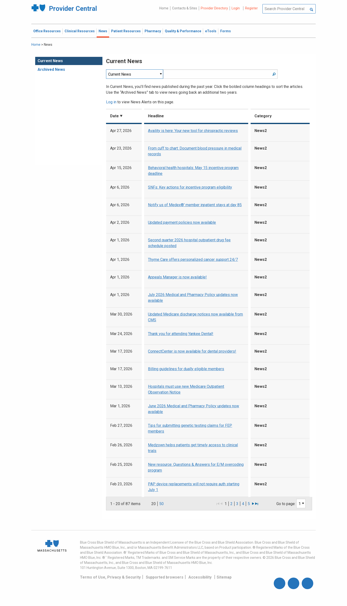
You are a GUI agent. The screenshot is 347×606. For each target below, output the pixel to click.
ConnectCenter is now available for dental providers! (192, 351)
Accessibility (200, 577)
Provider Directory (214, 8)
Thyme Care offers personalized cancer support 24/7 (193, 259)
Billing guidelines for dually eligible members (186, 369)
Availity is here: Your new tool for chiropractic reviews (193, 130)
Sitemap (224, 577)
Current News (50, 61)
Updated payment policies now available (182, 222)
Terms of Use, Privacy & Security (110, 577)
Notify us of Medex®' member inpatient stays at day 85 (195, 205)
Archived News (51, 69)
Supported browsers (164, 577)
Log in (111, 102)
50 (161, 503)
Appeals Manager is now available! (177, 277)
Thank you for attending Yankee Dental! (180, 333)
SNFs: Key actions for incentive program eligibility (190, 187)
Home (163, 8)
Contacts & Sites (184, 8)
